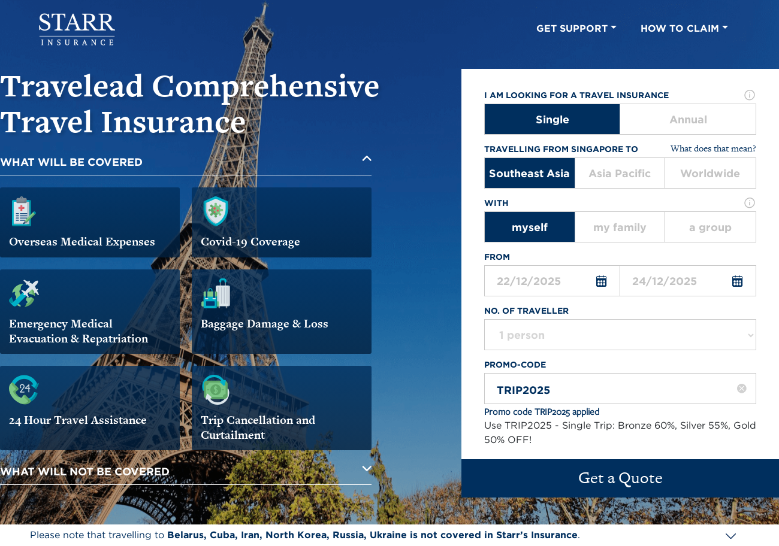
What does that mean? (713, 148)
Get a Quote (620, 478)
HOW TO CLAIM (684, 28)
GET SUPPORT (576, 28)
